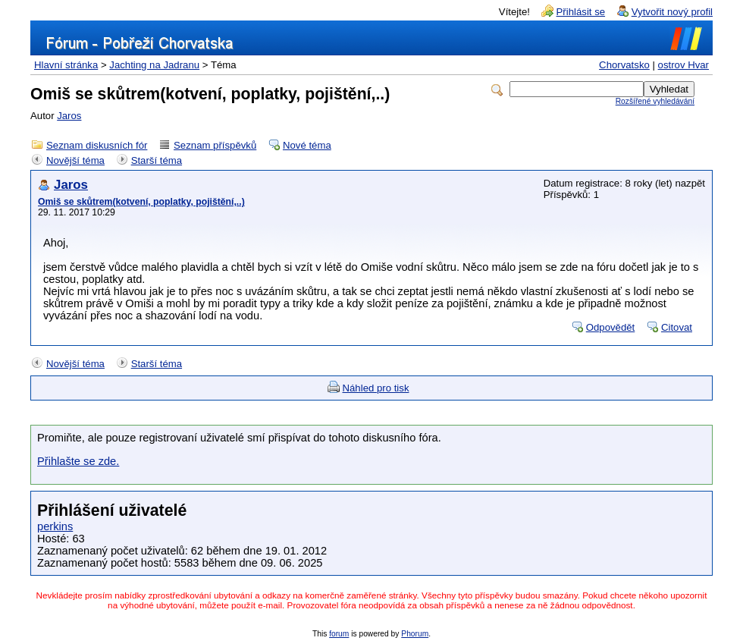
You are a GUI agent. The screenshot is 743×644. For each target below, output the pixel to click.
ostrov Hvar (683, 65)
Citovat (676, 327)
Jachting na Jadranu (154, 65)
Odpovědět (610, 327)
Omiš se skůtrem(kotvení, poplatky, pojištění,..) (141, 201)
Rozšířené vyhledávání (655, 101)
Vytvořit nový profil (672, 11)
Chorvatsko (624, 65)
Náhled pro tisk (376, 388)
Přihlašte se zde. (78, 461)
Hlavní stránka (66, 65)
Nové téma (307, 145)
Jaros (69, 115)
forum (339, 634)
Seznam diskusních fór (96, 145)
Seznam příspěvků (215, 145)
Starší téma (156, 160)
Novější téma (75, 160)
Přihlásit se (581, 11)
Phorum (414, 634)
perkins (55, 526)
